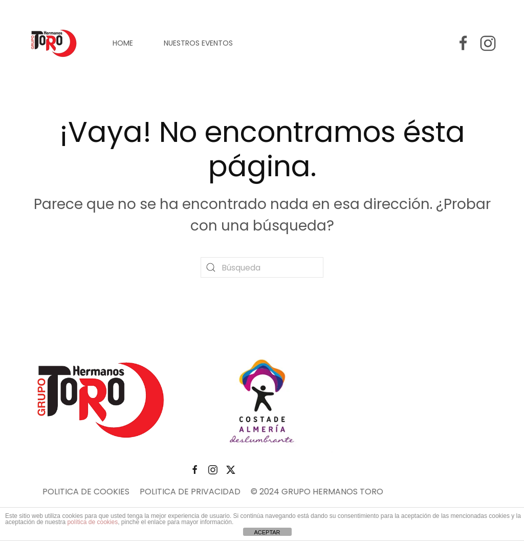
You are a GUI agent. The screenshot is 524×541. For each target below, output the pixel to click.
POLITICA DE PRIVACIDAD (138, 491)
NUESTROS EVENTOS (198, 43)
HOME (123, 43)
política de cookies (92, 522)
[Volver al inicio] (55, 43)
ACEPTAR (267, 532)
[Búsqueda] (262, 267)
